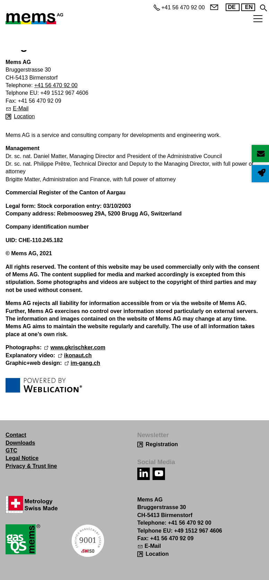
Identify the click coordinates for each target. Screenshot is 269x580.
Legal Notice (22, 458)
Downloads (20, 443)
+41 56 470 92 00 (56, 85)
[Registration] (157, 444)
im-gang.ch (85, 363)
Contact (16, 435)
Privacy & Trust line (31, 466)
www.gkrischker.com (77, 347)
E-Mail (20, 108)
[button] (143, 474)
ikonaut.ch (78, 355)
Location (24, 116)
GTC (11, 450)
